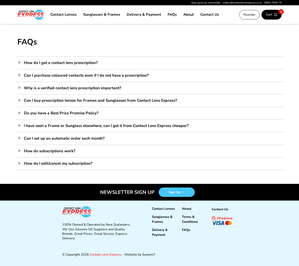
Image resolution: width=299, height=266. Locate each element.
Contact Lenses (63, 14)
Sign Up (177, 192)
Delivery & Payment (144, 14)
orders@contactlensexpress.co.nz (242, 2)
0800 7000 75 (273, 2)
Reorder (250, 14)
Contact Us (209, 14)
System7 (148, 254)
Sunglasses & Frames (101, 14)
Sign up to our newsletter (206, 2)
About (188, 14)
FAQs (172, 14)
